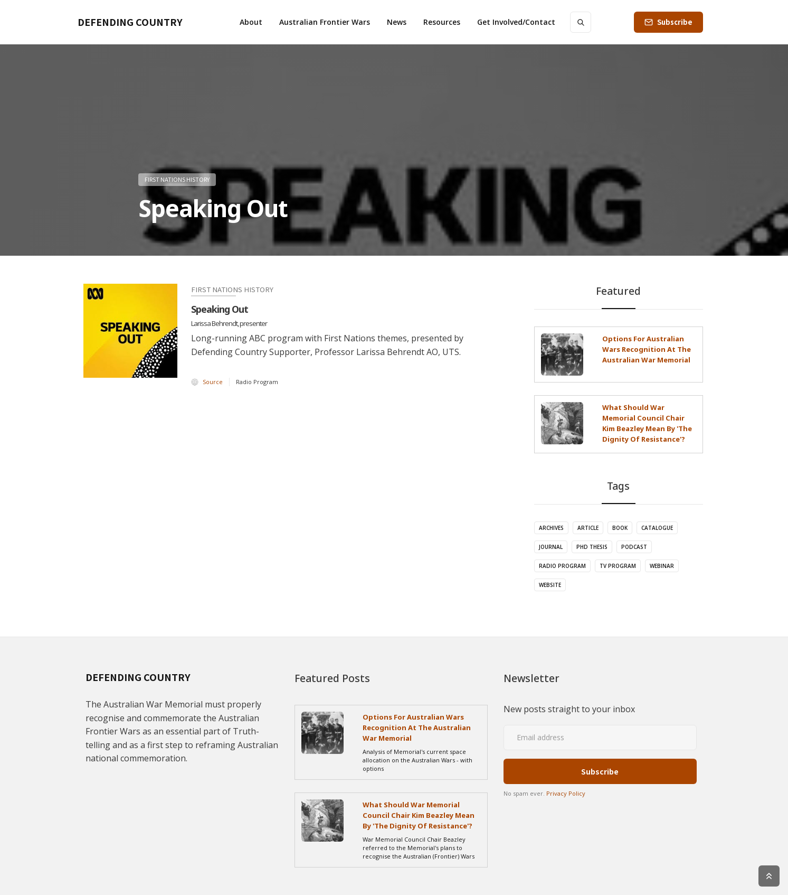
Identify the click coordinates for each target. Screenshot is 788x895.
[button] (251, 22)
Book (620, 528)
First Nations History (177, 179)
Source (213, 382)
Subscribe (674, 22)
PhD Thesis (591, 547)
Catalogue (657, 528)
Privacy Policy (565, 793)
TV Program (618, 566)
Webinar (662, 566)
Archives (551, 528)
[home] (130, 22)
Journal (551, 547)
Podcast (634, 547)
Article (588, 528)
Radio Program (562, 566)
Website (550, 585)
